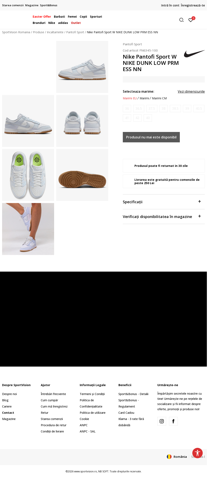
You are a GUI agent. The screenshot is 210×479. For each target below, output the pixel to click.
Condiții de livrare (52, 431)
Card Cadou (126, 413)
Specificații (162, 201)
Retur (44, 413)
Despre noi (9, 394)
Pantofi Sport (75, 32)
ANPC (84, 425)
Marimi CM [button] (159, 98)
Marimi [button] (144, 98)
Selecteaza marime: (138, 91)
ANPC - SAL (88, 431)
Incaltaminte (55, 32)
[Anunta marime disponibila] (127, 108)
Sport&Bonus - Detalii (133, 394)
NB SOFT (103, 471)
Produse (38, 32)
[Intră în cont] (190, 20)
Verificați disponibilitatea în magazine (162, 216)
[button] (154, 19)
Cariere (7, 406)
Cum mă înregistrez (54, 406)
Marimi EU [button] (130, 98)
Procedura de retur (53, 425)
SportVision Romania (16, 32)
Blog (5, 400)
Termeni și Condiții (92, 394)
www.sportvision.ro (85, 471)
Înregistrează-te (193, 5)
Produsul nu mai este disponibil (151, 137)
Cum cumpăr (49, 400)
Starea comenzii (52, 419)
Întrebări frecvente (53, 394)
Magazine (9, 419)
